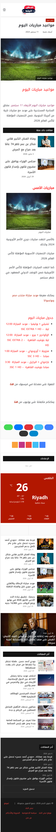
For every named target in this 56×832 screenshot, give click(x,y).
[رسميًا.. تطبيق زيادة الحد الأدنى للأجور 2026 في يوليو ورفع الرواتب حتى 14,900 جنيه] (44, 601)
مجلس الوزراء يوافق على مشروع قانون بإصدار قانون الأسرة (19, 167)
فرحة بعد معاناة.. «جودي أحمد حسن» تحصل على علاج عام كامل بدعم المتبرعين (19, 543)
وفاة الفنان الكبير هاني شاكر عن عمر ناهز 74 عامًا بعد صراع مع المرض (19, 144)
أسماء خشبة (47, 32)
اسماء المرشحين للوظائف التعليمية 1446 (22, 695)
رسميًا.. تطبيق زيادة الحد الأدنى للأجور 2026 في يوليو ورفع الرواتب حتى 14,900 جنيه (19, 600)
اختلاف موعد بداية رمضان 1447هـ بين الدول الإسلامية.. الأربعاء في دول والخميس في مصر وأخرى (20, 680)
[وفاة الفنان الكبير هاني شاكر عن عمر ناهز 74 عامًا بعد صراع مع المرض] (45, 141)
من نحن (28, 818)
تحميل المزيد (28, 789)
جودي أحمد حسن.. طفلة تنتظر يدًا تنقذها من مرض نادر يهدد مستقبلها (20, 664)
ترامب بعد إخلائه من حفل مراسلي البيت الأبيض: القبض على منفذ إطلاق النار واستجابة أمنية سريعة (28, 639)
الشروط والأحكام (12, 813)
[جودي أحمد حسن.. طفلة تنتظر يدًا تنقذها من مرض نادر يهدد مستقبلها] (45, 665)
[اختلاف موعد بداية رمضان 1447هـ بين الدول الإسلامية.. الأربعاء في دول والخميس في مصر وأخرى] (45, 680)
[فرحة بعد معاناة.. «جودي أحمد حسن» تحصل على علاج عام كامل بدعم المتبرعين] (44, 544)
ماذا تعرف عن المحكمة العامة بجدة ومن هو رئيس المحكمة (20, 722)
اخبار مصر (49, 20)
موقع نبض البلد (44, 813)
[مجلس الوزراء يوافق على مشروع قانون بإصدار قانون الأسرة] (45, 164)
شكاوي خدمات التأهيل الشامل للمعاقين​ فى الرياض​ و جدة (19, 708)
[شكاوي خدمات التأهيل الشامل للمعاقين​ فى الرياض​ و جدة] (45, 711)
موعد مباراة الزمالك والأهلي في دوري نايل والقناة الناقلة (20, 585)
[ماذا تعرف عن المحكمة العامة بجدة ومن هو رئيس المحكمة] (45, 724)
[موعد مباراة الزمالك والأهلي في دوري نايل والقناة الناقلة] (44, 587)
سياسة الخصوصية (28, 813)
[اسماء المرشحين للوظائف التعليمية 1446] (45, 697)
